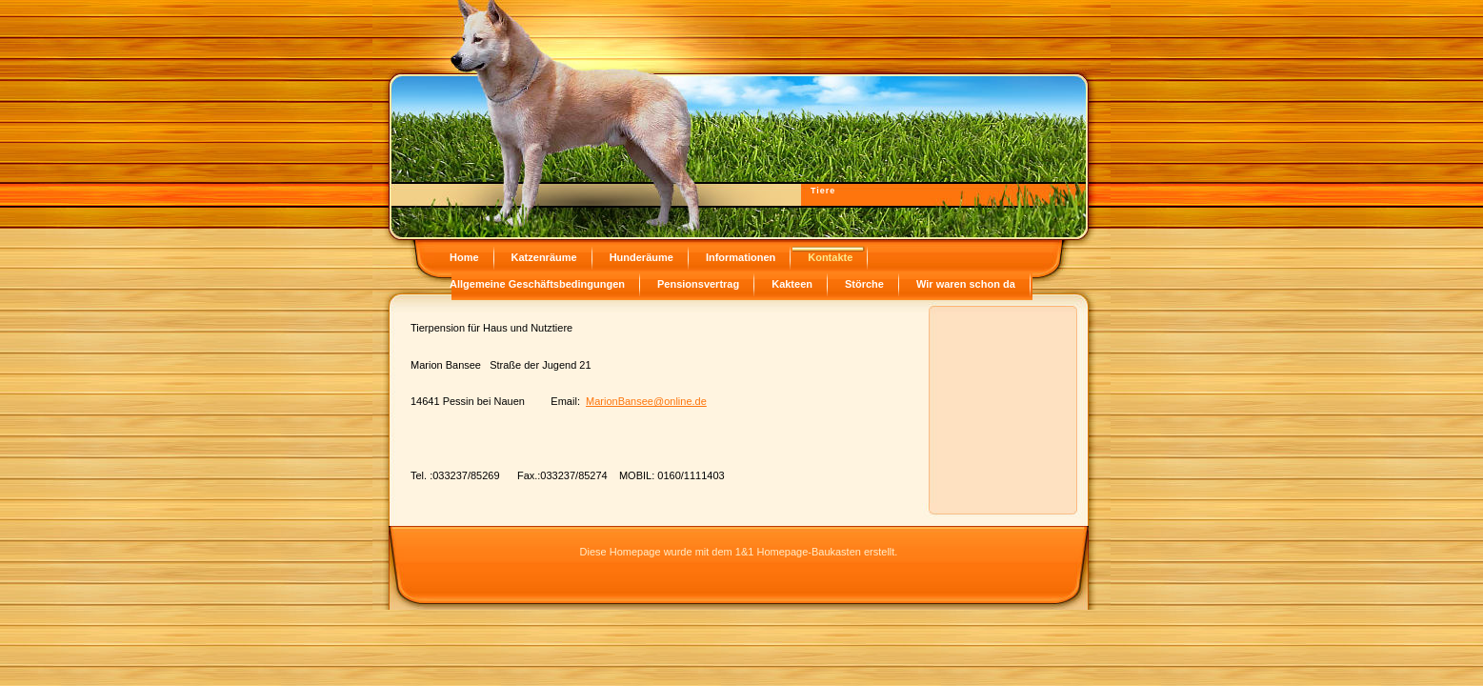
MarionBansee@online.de (646, 401)
